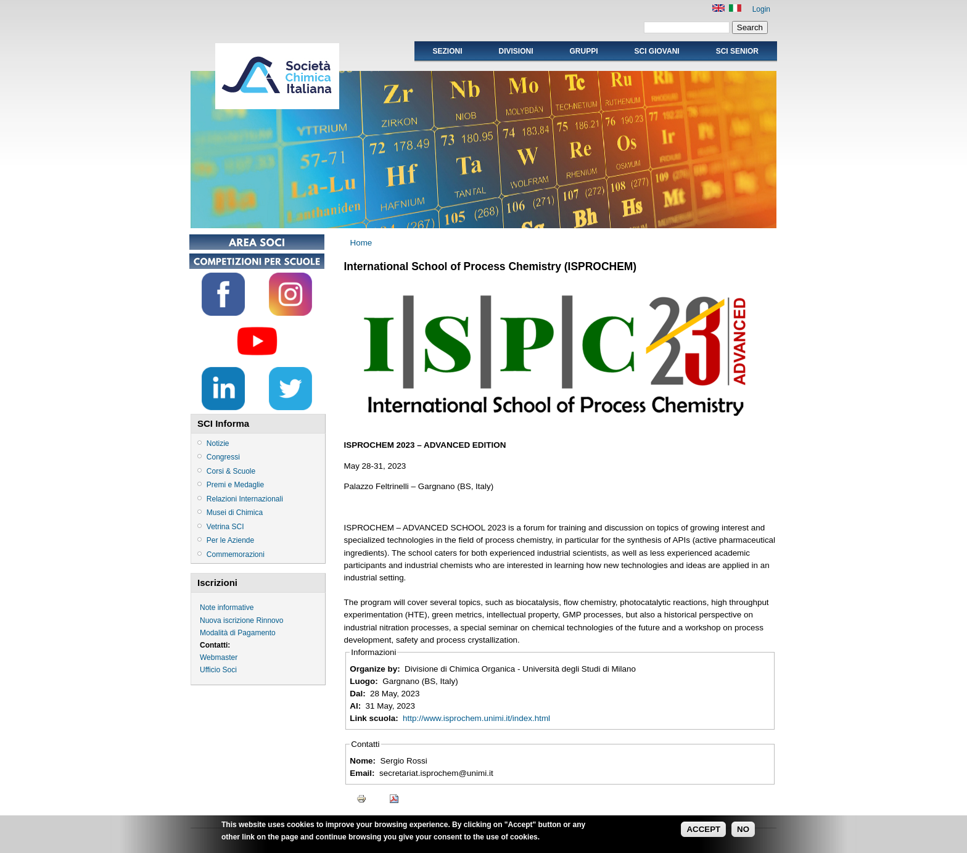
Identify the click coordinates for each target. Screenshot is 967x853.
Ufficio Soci (218, 670)
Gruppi (584, 51)
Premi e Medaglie (235, 484)
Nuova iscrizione (227, 620)
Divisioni (515, 51)
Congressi (223, 457)
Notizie (218, 443)
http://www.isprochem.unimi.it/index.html (476, 718)
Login (761, 9)
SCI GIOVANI (657, 51)
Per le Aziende (230, 540)
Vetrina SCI (225, 526)
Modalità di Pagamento (238, 632)
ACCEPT (703, 831)
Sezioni (447, 51)
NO (743, 831)
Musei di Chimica (235, 512)
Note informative (226, 607)
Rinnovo (269, 620)
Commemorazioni (236, 554)
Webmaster (218, 657)
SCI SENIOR (737, 51)
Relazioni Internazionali (245, 499)
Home (361, 242)
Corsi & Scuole (231, 471)
